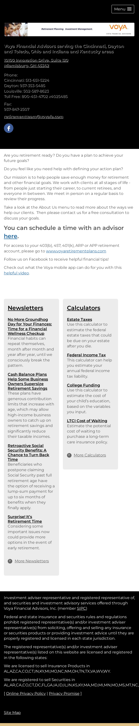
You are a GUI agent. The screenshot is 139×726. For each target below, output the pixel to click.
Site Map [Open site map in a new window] (12, 712)
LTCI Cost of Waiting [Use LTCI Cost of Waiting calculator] (87, 420)
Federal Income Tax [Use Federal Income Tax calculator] (86, 355)
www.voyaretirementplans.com (76, 251)
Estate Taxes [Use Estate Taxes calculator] (79, 319)
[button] (123, 9)
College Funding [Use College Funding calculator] (83, 385)
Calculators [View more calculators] (83, 307)
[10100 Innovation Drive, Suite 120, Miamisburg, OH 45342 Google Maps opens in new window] (36, 63)
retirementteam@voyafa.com (33, 116)
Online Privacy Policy (26, 693)
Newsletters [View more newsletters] (25, 307)
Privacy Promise (64, 693)
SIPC (81, 608)
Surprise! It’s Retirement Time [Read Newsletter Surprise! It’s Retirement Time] (25, 519)
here (10, 236)
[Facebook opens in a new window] (8, 127)
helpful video (16, 273)
